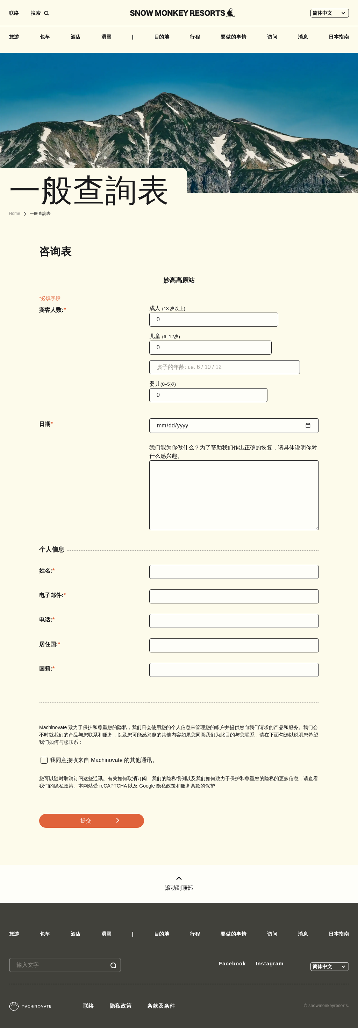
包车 (45, 37)
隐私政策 (121, 1006)
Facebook (232, 963)
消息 (303, 37)
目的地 (162, 37)
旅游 (14, 37)
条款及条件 (161, 1006)
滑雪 (106, 37)
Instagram (270, 963)
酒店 (76, 37)
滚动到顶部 (179, 883)
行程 (195, 37)
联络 (14, 13)
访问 (272, 37)
